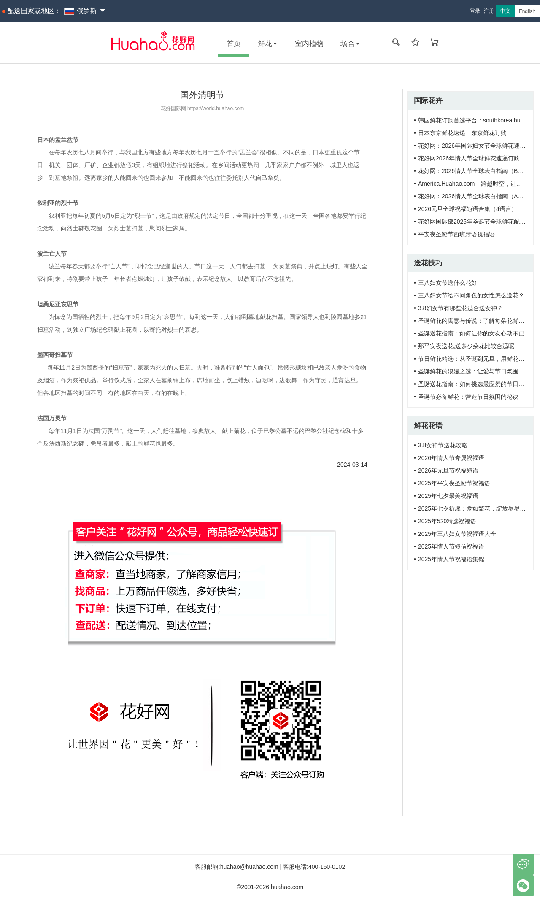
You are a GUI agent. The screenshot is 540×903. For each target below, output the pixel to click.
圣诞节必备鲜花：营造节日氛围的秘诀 (468, 396)
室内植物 (309, 44)
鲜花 (268, 44)
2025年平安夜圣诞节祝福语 (454, 483)
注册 (489, 11)
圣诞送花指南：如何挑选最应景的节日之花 (474, 384)
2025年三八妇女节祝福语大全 (457, 533)
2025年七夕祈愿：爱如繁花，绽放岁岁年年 (475, 508)
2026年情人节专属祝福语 (451, 457)
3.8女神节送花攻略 (442, 445)
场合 (350, 44)
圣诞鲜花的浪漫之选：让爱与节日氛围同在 (474, 371)
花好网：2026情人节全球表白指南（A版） (473, 196)
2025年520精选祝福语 (447, 521)
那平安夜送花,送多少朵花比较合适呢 (466, 346)
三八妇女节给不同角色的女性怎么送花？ (471, 295)
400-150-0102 (326, 866)
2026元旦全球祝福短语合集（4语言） (467, 208)
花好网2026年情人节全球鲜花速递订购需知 (475, 158)
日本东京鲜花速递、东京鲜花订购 (462, 133)
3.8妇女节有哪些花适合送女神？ (460, 308)
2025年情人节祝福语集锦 (451, 559)
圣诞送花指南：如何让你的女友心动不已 (471, 333)
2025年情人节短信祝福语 (451, 546)
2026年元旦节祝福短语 (448, 470)
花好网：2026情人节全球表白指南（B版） (473, 171)
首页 (234, 44)
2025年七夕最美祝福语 (448, 495)
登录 (475, 11)
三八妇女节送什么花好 (447, 282)
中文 (505, 11)
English (527, 11)
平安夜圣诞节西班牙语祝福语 (456, 234)
